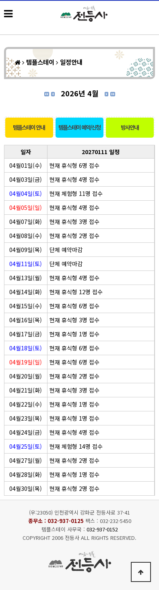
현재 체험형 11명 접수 (76, 193)
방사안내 (129, 127)
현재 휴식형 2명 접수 (74, 236)
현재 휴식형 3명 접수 (74, 222)
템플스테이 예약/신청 (79, 127)
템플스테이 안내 (29, 127)
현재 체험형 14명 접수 (76, 446)
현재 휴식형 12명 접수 (76, 292)
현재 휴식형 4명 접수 (74, 179)
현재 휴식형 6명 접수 (74, 165)
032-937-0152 (102, 529)
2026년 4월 (80, 93)
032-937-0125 (65, 521)
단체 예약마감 (66, 250)
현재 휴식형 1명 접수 (74, 334)
